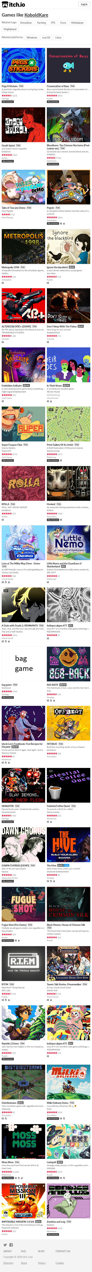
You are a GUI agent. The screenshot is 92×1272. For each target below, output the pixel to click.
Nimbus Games (54, 934)
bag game (7, 684)
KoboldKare (36, 15)
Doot (49, 1109)
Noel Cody (6, 1168)
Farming (41, 22)
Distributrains (9, 1102)
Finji (49, 690)
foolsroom (6, 688)
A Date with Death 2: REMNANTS (20, 625)
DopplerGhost (53, 332)
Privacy (42, 1262)
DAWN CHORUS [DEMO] (15, 865)
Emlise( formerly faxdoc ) (58, 92)
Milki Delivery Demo (57, 1102)
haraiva (5, 871)
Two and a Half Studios (12, 631)
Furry (63, 22)
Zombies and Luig (56, 1221)
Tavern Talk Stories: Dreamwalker (64, 984)
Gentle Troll (52, 990)
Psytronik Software (10, 1227)
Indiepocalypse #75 (57, 1043)
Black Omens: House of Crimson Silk (66, 924)
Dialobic (50, 1225)
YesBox (5, 273)
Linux (58, 37)
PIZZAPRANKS (53, 631)
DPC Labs (6, 990)
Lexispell (51, 1162)
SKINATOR (8, 806)
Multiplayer (77, 22)
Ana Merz (51, 273)
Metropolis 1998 (10, 267)
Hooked (51, 504)
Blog (41, 1251)
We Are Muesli (53, 391)
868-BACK (52, 684)
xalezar (5, 1049)
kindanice (6, 151)
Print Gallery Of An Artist (60, 444)
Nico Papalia (7, 211)
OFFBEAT (52, 743)
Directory (8, 1262)
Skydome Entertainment (58, 871)
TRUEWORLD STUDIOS (13, 332)
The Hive (51, 865)
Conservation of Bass (58, 86)
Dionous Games (9, 753)
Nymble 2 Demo (10, 1043)
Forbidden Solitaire (12, 385)
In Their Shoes (54, 385)
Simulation (26, 22)
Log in (84, 4)
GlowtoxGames (9, 812)
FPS (53, 22)
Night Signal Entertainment (14, 391)
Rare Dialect (7, 931)
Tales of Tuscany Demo (13, 207)
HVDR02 (51, 154)
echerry (50, 510)
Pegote (50, 207)
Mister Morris (8, 92)
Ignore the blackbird (57, 267)
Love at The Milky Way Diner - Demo (21, 563)
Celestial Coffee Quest (58, 806)
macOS (46, 37)
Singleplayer (10, 29)
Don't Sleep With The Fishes (62, 326)
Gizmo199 (6, 451)
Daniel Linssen (53, 451)
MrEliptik (51, 1168)
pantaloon (6, 510)
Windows (32, 37)
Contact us (63, 1251)
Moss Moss (8, 1162)
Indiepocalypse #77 (57, 625)
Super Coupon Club (12, 444)
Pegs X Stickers (10, 86)
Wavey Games (53, 812)
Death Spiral (8, 145)
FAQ (23, 1251)
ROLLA (5, 504)
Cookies (60, 1262)
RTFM (5, 984)
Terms (24, 1262)
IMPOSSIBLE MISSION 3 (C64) (18, 1221)
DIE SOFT (51, 572)
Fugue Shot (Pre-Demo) (14, 924)
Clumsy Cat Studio (10, 572)
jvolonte (50, 214)
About (7, 1251)
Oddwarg (6, 1109)
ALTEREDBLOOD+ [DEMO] (16, 326)
